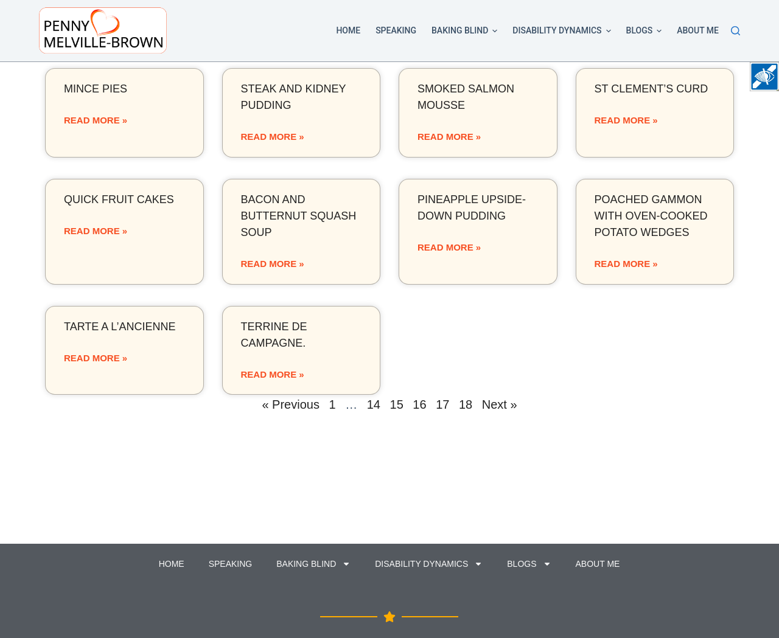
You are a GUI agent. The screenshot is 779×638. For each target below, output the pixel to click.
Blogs (646, 31)
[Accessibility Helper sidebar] (764, 76)
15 (396, 404)
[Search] (735, 30)
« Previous (291, 404)
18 (465, 404)
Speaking (396, 30)
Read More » (95, 120)
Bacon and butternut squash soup (299, 215)
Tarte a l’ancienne (119, 327)
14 (373, 404)
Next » (499, 404)
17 (442, 404)
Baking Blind (466, 31)
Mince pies (95, 89)
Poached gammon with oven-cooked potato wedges (651, 215)
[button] (494, 31)
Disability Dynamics (563, 31)
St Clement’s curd (651, 89)
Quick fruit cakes (119, 199)
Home (348, 30)
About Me (698, 30)
